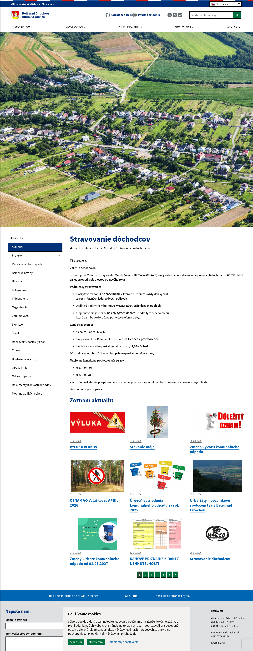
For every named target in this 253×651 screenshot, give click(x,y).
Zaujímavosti (20, 316)
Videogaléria (20, 298)
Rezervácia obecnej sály (27, 264)
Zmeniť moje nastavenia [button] (123, 641)
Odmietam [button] (96, 642)
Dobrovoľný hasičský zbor (28, 342)
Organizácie (19, 307)
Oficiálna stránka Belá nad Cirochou (33, 4)
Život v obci (17, 238)
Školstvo (17, 324)
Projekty (17, 255)
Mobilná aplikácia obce (27, 393)
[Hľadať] (237, 15)
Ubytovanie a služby (25, 359)
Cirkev (16, 350)
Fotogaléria (19, 290)
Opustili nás (19, 367)
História (17, 281)
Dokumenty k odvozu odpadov (31, 385)
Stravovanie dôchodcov (134, 248)
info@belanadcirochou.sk (225, 632)
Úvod (75, 248)
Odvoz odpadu (21, 376)
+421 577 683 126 (220, 636)
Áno (128, 596)
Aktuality (17, 247)
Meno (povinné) (16, 620)
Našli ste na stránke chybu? (173, 596)
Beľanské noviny (22, 273)
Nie (135, 596)
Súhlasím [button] (76, 642)
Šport (15, 333)
